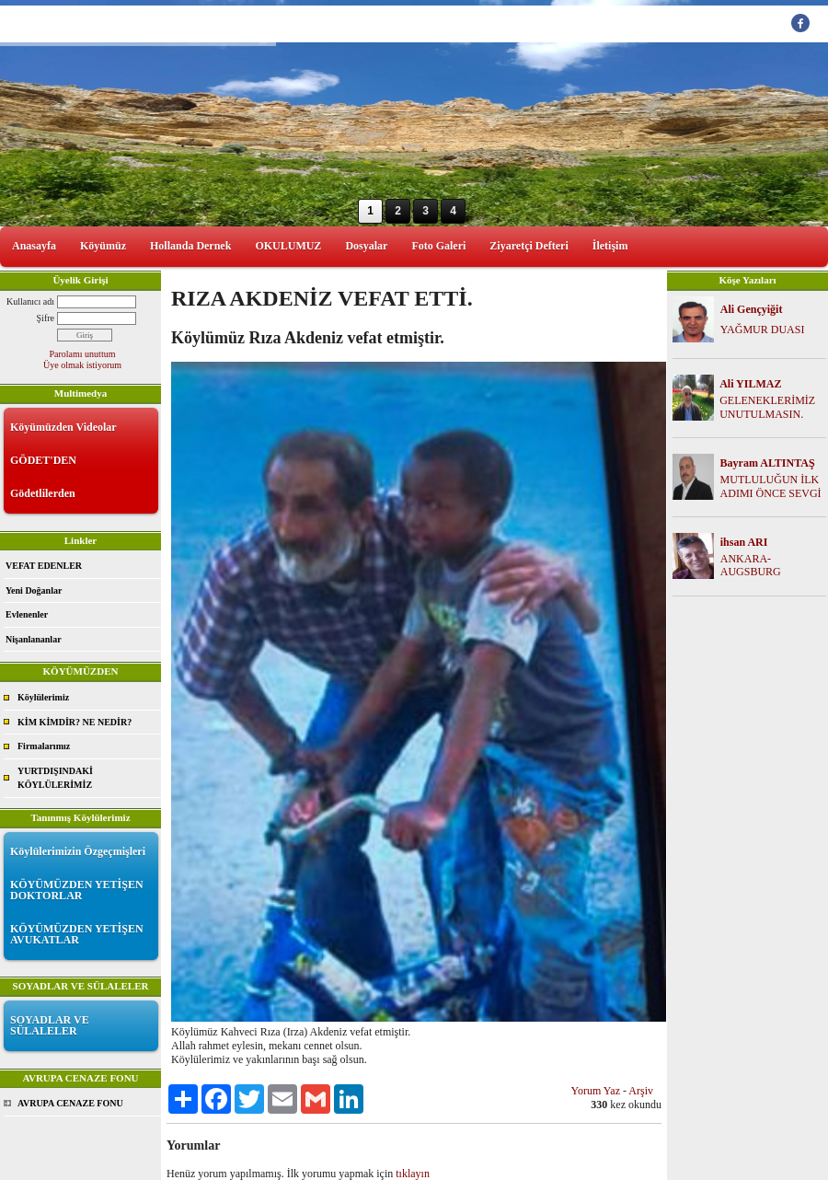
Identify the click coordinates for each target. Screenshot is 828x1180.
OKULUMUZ (288, 245)
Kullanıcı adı (30, 301)
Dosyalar (366, 245)
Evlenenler (27, 614)
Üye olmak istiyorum (82, 365)
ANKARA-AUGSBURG (750, 565)
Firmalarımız (43, 746)
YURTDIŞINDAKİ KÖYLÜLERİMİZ (55, 778)
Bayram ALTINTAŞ (767, 463)
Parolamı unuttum (83, 354)
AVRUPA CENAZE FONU (70, 1103)
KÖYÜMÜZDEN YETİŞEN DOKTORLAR (77, 890)
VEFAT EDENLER (44, 566)
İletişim (610, 245)
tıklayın (413, 1173)
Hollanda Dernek (190, 245)
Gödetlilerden (42, 493)
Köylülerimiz (43, 697)
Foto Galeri (438, 245)
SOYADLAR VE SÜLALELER (49, 1025)
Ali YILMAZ (750, 383)
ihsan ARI (744, 542)
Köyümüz (103, 245)
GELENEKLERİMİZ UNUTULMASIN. (767, 407)
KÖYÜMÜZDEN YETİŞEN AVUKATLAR (77, 934)
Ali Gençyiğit (751, 309)
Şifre (45, 318)
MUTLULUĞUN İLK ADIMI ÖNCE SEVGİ (771, 486)
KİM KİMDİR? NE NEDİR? (74, 722)
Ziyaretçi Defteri (528, 245)
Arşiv (640, 1090)
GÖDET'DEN (43, 460)
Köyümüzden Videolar (63, 427)
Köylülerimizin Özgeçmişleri (77, 851)
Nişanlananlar (34, 639)
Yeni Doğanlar (34, 590)
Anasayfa (34, 245)
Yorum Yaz (595, 1090)
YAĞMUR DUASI (762, 329)
